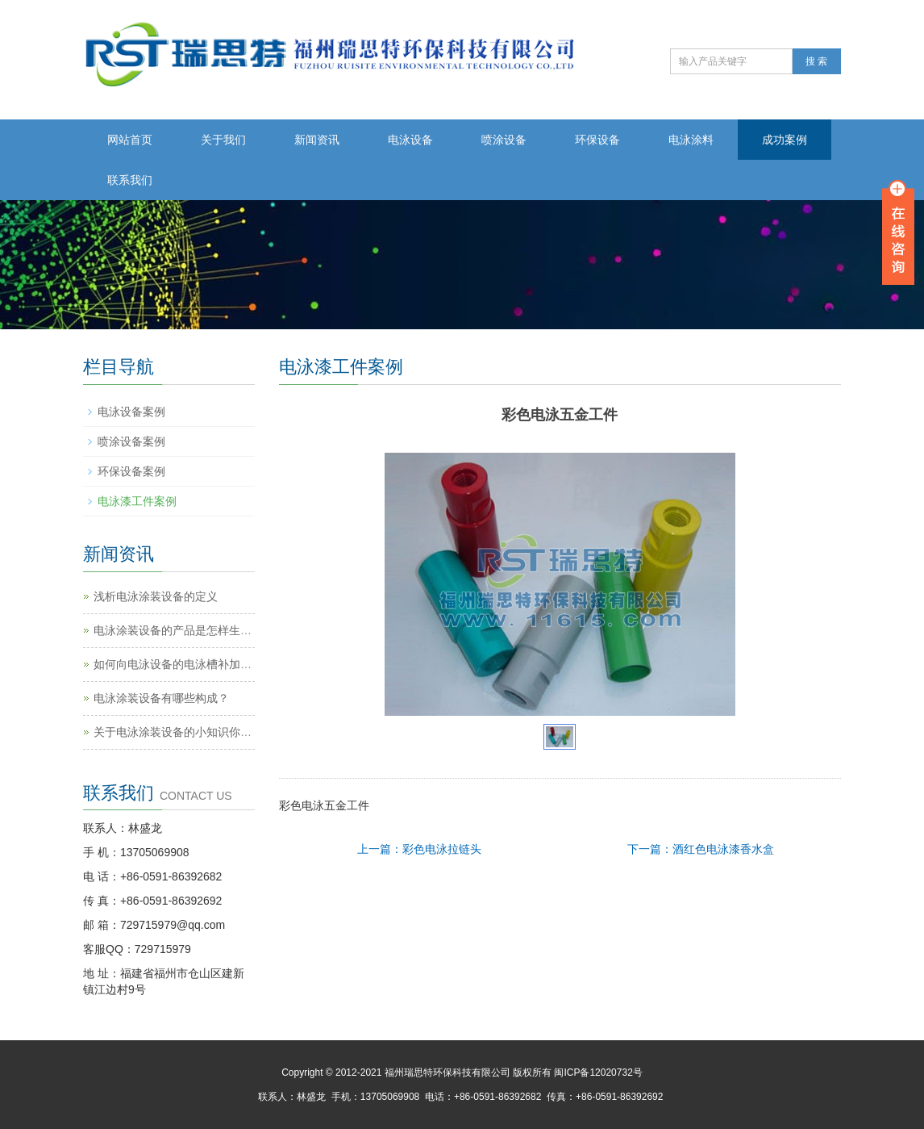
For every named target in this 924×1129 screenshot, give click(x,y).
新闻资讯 (316, 139)
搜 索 (816, 61)
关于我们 (223, 139)
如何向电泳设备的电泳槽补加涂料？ (184, 664)
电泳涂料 (691, 139)
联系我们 (129, 180)
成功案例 (784, 139)
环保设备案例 (131, 471)
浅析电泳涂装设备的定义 (156, 596)
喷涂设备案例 (131, 441)
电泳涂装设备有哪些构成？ (161, 698)
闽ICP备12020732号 (598, 1072)
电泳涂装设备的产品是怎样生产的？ (184, 630)
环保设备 (597, 139)
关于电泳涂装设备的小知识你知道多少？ (195, 731)
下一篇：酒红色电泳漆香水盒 (700, 849)
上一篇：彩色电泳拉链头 (419, 849)
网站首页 (129, 139)
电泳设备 (410, 139)
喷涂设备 (504, 139)
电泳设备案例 (131, 411)
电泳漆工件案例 (137, 501)
